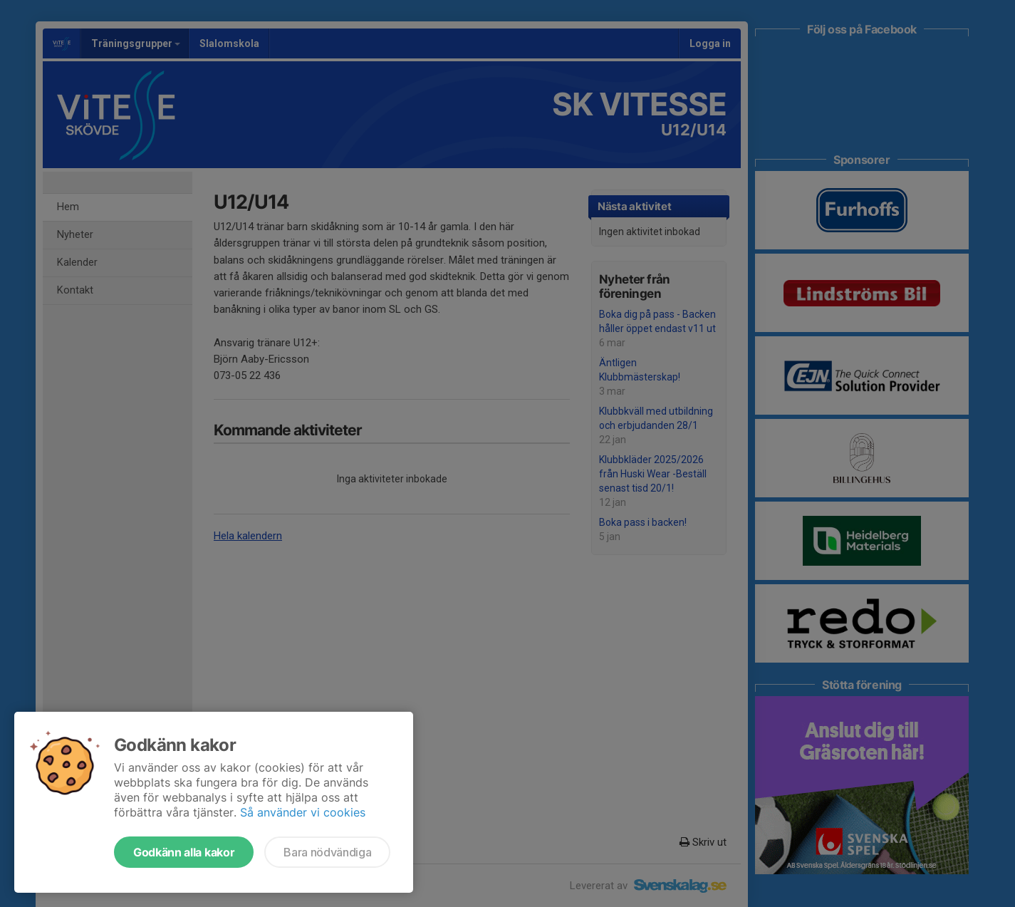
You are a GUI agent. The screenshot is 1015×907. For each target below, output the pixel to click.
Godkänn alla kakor (183, 852)
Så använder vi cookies (302, 812)
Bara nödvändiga (327, 852)
